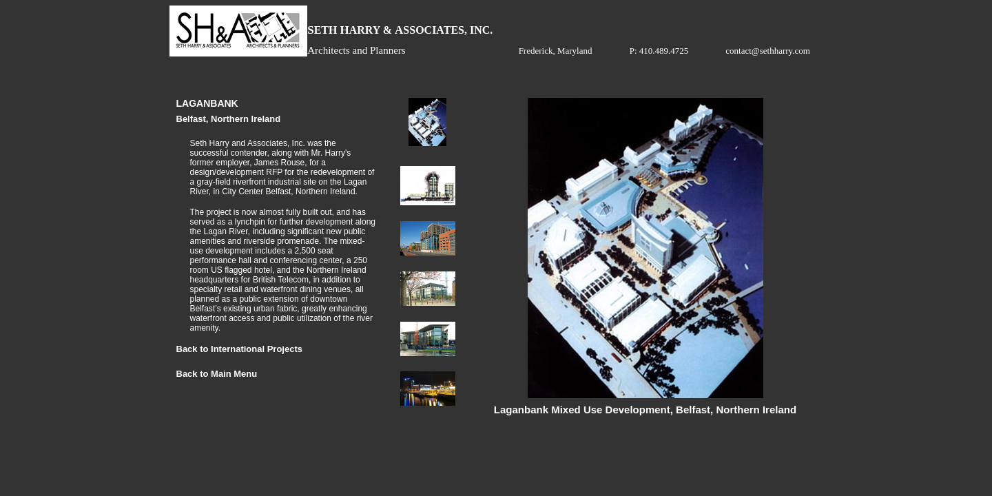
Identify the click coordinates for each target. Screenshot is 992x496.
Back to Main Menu (217, 374)
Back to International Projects (239, 349)
